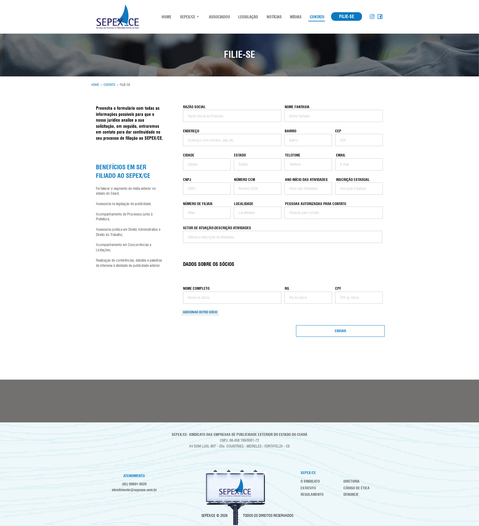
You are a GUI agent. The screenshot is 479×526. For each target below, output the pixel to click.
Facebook (380, 16)
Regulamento (312, 494)
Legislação (248, 16)
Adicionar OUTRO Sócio (200, 312)
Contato (317, 16)
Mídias (295, 16)
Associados (219, 16)
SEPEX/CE (187, 16)
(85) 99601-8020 (134, 484)
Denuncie (351, 494)
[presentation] (232, 337)
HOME (166, 16)
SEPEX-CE (117, 17)
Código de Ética (356, 488)
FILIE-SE (346, 16)
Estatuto (308, 488)
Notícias (274, 16)
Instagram (372, 16)
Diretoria (351, 481)
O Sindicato (310, 481)
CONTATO (109, 85)
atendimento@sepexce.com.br (134, 489)
